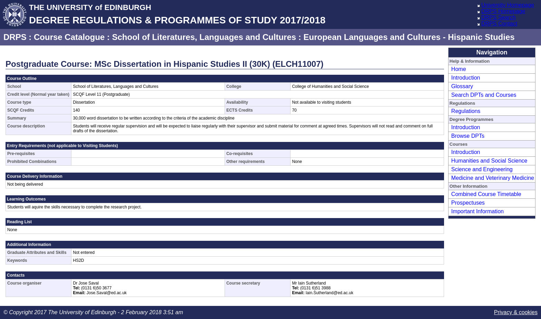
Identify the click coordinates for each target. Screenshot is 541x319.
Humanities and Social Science (489, 161)
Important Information (477, 211)
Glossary (462, 86)
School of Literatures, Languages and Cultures (204, 37)
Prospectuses (468, 203)
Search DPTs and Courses (484, 95)
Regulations (466, 111)
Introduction (465, 78)
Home (458, 69)
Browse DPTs (467, 136)
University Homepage (507, 5)
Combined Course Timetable (486, 194)
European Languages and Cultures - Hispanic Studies (408, 37)
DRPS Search (498, 17)
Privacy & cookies (516, 312)
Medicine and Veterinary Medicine (492, 178)
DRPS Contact (499, 24)
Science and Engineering (482, 169)
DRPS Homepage (503, 11)
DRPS (15, 37)
